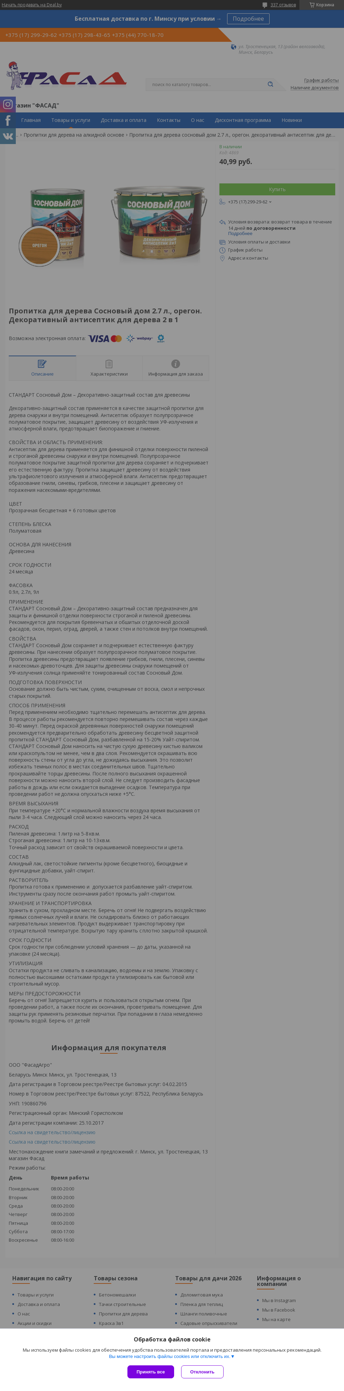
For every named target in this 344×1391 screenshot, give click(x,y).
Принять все (151, 1371)
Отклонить (202, 1371)
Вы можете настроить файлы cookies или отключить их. (169, 1356)
